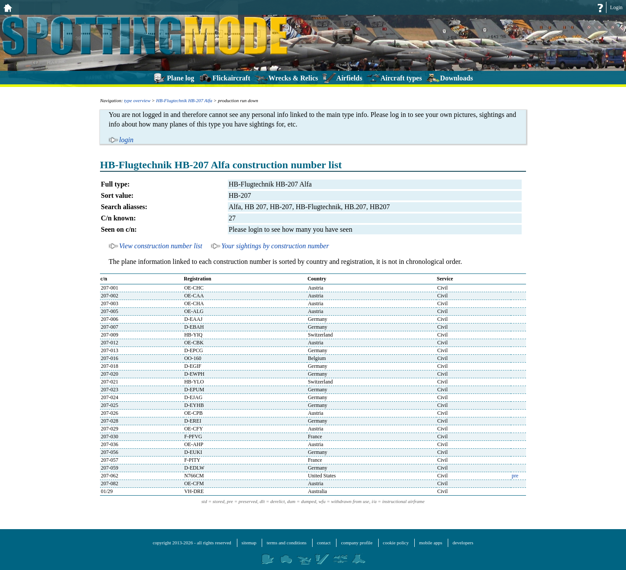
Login (616, 7)
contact (324, 542)
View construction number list (160, 246)
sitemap (249, 542)
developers (463, 542)
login (126, 139)
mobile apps (430, 542)
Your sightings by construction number (275, 246)
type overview (137, 100)
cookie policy (396, 542)
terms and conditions (286, 542)
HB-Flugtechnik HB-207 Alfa (184, 100)
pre (515, 476)
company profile (356, 542)
